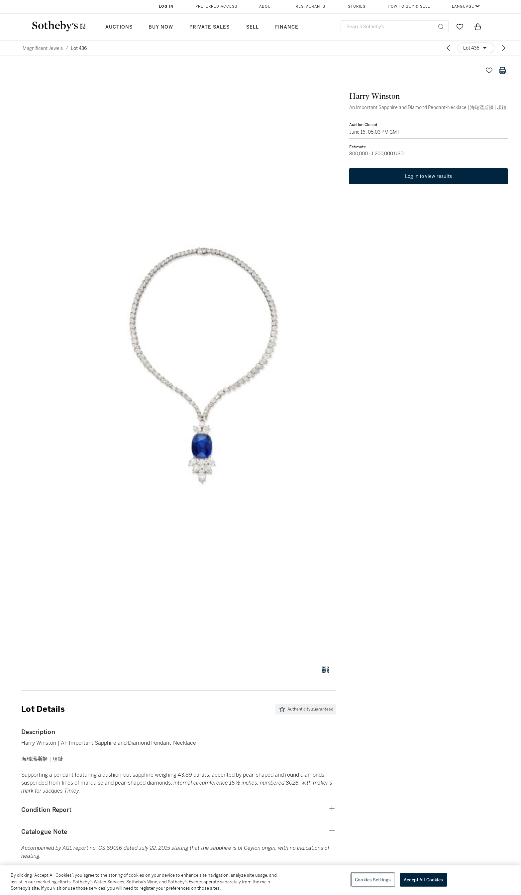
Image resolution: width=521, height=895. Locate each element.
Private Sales (209, 27)
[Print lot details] (502, 70)
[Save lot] (489, 70)
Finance (286, 27)
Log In (166, 6)
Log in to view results (428, 176)
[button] (204, 361)
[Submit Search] (441, 26)
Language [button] (463, 6)
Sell (252, 27)
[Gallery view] (325, 670)
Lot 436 (79, 48)
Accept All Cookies (423, 879)
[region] (260, 880)
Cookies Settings (373, 879)
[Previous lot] (448, 48)
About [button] (266, 6)
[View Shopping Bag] (478, 26)
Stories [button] (356, 6)
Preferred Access (216, 6)
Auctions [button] (119, 27)
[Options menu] (476, 48)
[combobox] (395, 26)
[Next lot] (503, 48)
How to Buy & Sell (409, 6)
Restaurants (310, 6)
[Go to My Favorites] (460, 26)
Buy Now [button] (161, 27)
